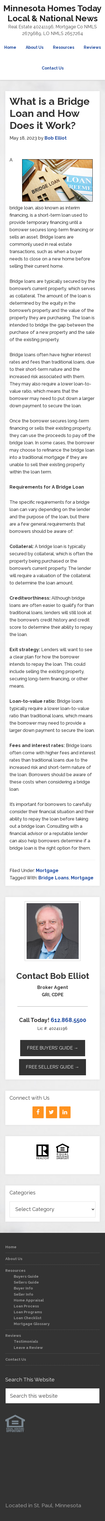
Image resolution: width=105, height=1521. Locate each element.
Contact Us (15, 1359)
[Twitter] (51, 1112)
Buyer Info (23, 1288)
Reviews (13, 1335)
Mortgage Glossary (32, 1324)
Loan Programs (28, 1312)
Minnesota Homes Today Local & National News (52, 13)
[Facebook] (38, 1112)
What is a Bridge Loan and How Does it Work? (50, 113)
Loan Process (26, 1306)
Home (11, 1247)
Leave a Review (28, 1348)
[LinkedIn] (65, 1112)
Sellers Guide (26, 1282)
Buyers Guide (26, 1276)
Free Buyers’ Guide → (52, 1048)
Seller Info (23, 1294)
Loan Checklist (27, 1318)
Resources (15, 1270)
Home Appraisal (29, 1300)
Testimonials (26, 1341)
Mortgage (47, 870)
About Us (13, 1259)
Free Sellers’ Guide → (52, 1067)
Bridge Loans (53, 877)
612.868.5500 (68, 1020)
